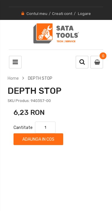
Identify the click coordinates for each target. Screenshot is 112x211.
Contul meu (36, 13)
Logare (84, 13)
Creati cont (62, 13)
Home (13, 78)
